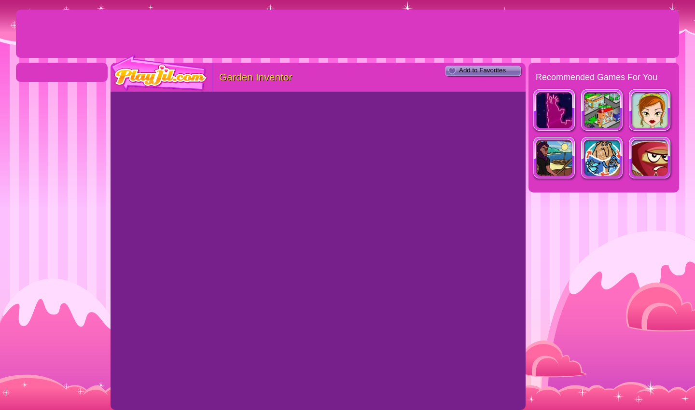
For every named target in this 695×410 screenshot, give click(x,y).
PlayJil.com (159, 73)
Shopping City (602, 111)
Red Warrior (650, 159)
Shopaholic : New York (555, 111)
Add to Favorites (482, 70)
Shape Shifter (602, 159)
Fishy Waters (555, 159)
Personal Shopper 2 (650, 111)
